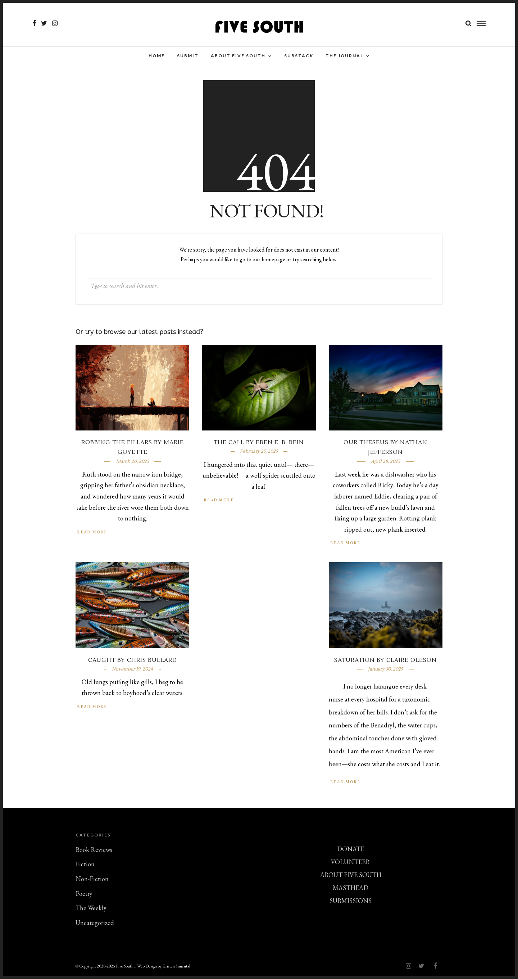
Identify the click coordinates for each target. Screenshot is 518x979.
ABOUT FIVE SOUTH (350, 876)
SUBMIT (188, 55)
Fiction (85, 866)
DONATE (350, 851)
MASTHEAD (350, 889)
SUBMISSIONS (351, 902)
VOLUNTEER (350, 864)
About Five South (238, 55)
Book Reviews (94, 851)
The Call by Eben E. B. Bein (259, 444)
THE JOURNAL (344, 55)
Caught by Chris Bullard (132, 662)
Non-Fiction (92, 880)
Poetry (84, 895)
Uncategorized (95, 924)
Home (157, 55)
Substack (298, 55)
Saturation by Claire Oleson (385, 662)
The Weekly (91, 910)
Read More (345, 544)
